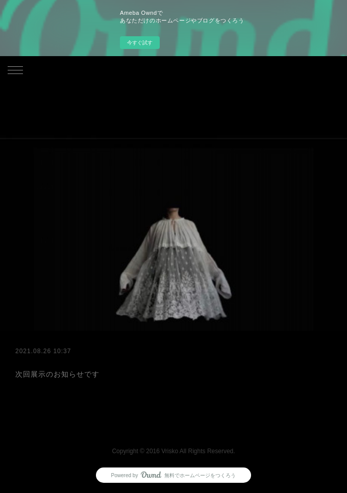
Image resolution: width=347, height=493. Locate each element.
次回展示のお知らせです (57, 374)
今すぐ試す (140, 42)
